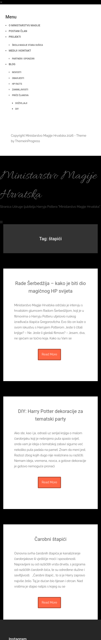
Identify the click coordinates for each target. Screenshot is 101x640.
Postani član (18, 31)
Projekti (15, 36)
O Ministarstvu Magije (24, 25)
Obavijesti (18, 78)
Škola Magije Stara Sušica (27, 45)
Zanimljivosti (20, 89)
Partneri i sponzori (23, 58)
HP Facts (17, 84)
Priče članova (20, 95)
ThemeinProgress (27, 141)
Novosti (16, 72)
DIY (17, 109)
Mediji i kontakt (20, 50)
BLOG (12, 64)
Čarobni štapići (50, 539)
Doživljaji (21, 103)
